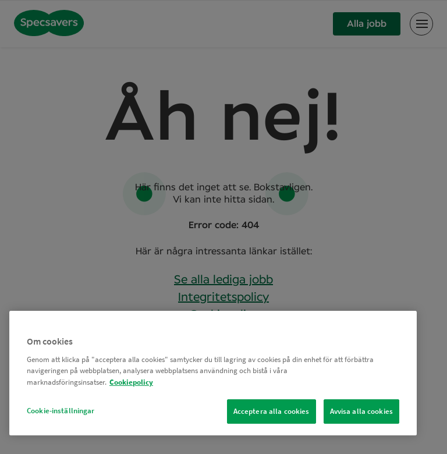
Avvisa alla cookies (361, 411)
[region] (213, 373)
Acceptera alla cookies (271, 411)
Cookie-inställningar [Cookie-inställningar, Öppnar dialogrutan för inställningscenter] (61, 411)
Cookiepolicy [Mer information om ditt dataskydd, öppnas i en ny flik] (131, 382)
